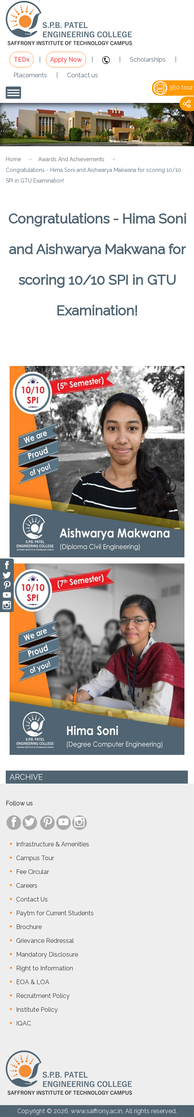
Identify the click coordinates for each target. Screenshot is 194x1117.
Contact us (82, 75)
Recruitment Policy (43, 995)
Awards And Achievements (71, 159)
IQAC (23, 1023)
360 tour (173, 87)
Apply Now (66, 59)
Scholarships (148, 59)
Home (13, 159)
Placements (30, 75)
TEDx (21, 59)
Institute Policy (37, 1009)
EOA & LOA (32, 982)
